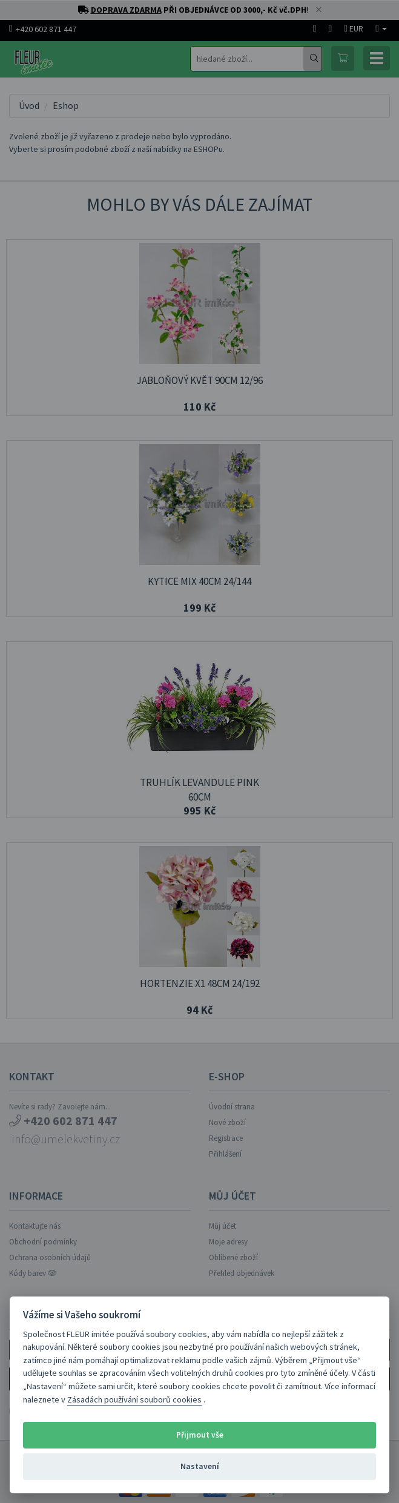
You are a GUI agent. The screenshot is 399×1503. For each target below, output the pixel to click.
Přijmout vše (199, 1435)
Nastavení (199, 1466)
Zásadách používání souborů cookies (134, 1399)
